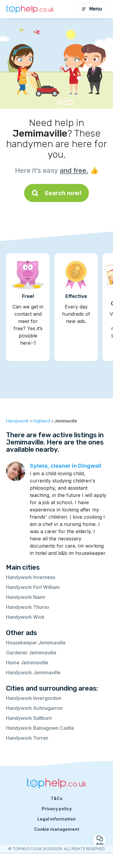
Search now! (56, 193)
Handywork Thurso (27, 607)
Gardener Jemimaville (31, 653)
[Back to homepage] (30, 9)
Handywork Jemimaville (33, 672)
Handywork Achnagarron (34, 708)
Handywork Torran (27, 738)
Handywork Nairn (25, 597)
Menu (91, 9)
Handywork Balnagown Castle (40, 728)
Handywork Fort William (33, 587)
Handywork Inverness (30, 577)
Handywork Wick (25, 617)
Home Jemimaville (27, 662)
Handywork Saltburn (29, 718)
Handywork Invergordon (33, 698)
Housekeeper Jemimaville (36, 643)
